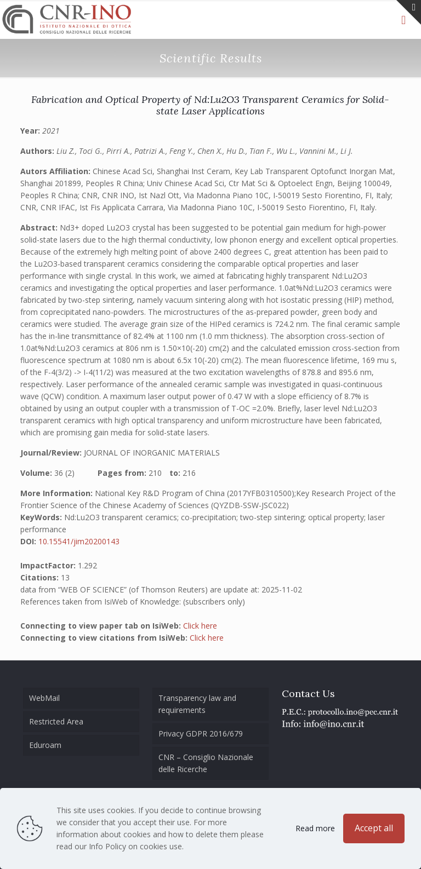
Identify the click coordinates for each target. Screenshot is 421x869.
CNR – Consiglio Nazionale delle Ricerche (205, 763)
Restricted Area (56, 721)
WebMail (44, 698)
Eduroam (45, 745)
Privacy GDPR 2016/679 (200, 733)
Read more (315, 828)
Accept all (374, 828)
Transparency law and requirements (197, 704)
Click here (200, 625)
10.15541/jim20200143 (79, 541)
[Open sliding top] (408, 12)
